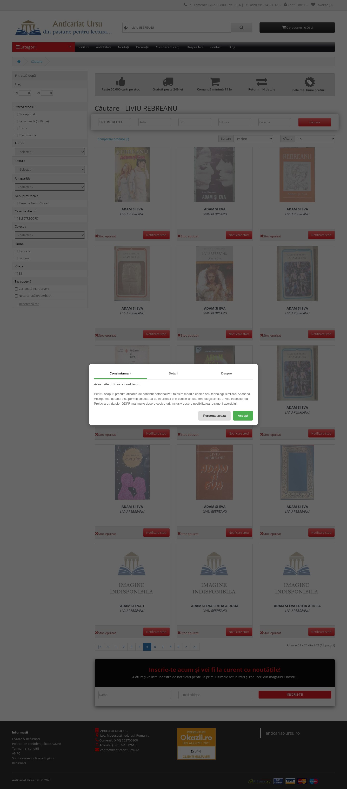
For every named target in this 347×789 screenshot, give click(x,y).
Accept (243, 415)
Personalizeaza (214, 415)
